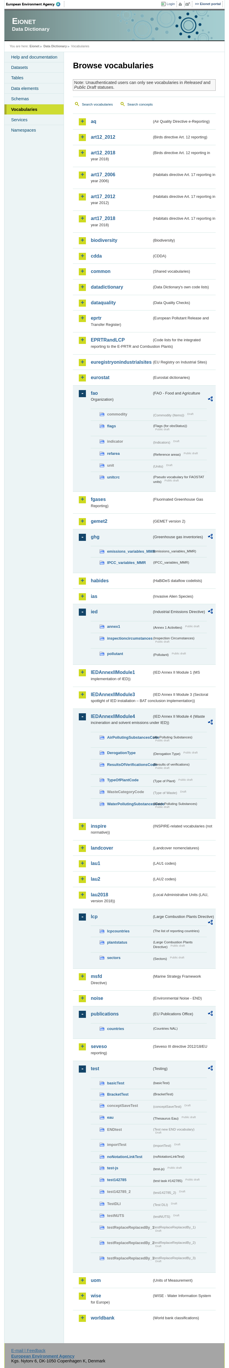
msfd (96, 976)
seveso (99, 1046)
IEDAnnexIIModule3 (113, 694)
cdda (96, 255)
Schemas (20, 98)
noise (97, 998)
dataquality (103, 302)
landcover (102, 847)
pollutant (115, 653)
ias (94, 596)
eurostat (100, 377)
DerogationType (121, 753)
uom (96, 1280)
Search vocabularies (97, 104)
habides (99, 580)
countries (115, 1028)
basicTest (115, 1083)
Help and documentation (34, 57)
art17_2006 (103, 174)
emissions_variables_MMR (129, 551)
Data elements (25, 88)
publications (104, 1013)
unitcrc (113, 477)
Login (170, 4)
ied (94, 611)
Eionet (34, 46)
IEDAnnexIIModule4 (113, 716)
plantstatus (117, 942)
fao (94, 393)
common (101, 271)
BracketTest (117, 1094)
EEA (35, 4)
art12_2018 (103, 152)
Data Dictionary (55, 46)
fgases (98, 499)
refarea (113, 453)
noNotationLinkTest (124, 1156)
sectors (114, 957)
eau (110, 1117)
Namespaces (23, 130)
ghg (95, 536)
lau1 (95, 863)
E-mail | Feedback (28, 1350)
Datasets (19, 67)
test (95, 1068)
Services (19, 119)
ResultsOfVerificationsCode (129, 764)
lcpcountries (118, 931)
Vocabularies (24, 109)
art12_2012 (103, 137)
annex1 (113, 626)
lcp (94, 916)
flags (111, 426)
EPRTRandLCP (108, 339)
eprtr (96, 318)
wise (96, 1295)
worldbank (102, 1317)
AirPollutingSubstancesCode (129, 737)
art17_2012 (103, 196)
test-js (112, 1168)
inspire (98, 826)
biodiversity (104, 240)
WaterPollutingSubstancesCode (129, 804)
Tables (17, 77)
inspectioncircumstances (129, 638)
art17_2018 (103, 218)
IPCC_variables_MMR (126, 562)
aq (93, 121)
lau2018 (99, 894)
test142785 (116, 1180)
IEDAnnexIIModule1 (113, 672)
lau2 (95, 879)
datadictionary (107, 287)
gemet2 (99, 521)
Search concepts (140, 104)
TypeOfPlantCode (122, 780)
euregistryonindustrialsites (121, 362)
